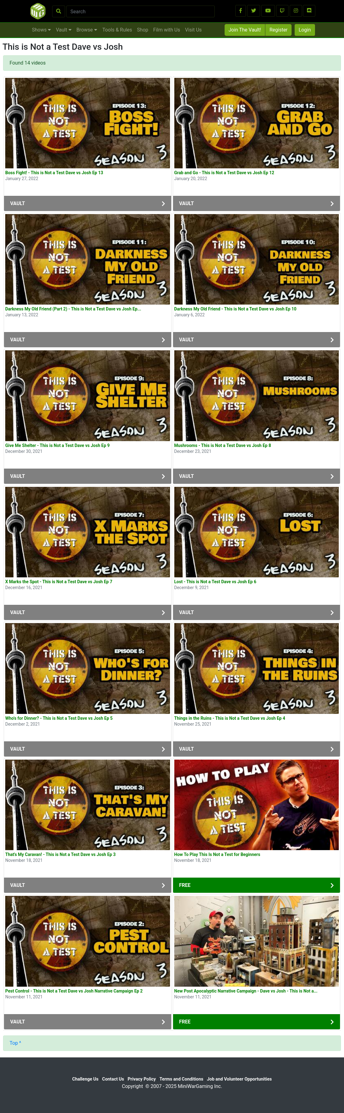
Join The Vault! (245, 30)
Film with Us (166, 30)
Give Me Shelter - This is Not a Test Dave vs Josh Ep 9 (57, 445)
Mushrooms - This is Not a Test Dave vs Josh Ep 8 (222, 445)
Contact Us (113, 1079)
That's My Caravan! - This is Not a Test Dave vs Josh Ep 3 (60, 854)
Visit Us (193, 30)
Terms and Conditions (181, 1079)
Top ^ (15, 1043)
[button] (240, 11)
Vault (63, 30)
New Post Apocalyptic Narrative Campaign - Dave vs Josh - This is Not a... (246, 991)
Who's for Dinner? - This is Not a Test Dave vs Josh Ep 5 (59, 718)
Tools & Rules (117, 30)
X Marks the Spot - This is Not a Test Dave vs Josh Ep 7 (58, 581)
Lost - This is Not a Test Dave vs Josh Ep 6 (215, 581)
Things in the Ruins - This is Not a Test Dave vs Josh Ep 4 (229, 718)
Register (278, 30)
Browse (87, 30)
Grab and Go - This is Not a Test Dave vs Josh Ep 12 (224, 172)
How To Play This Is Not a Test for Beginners (217, 854)
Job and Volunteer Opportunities (239, 1079)
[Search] (140, 11)
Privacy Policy (142, 1079)
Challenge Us (85, 1079)
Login (305, 30)
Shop (142, 30)
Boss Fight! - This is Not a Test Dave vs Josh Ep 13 (54, 172)
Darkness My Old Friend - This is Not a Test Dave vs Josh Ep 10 (235, 308)
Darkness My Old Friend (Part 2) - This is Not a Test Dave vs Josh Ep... (73, 308)
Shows (41, 30)
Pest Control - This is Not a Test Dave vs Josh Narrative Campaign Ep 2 (74, 991)
